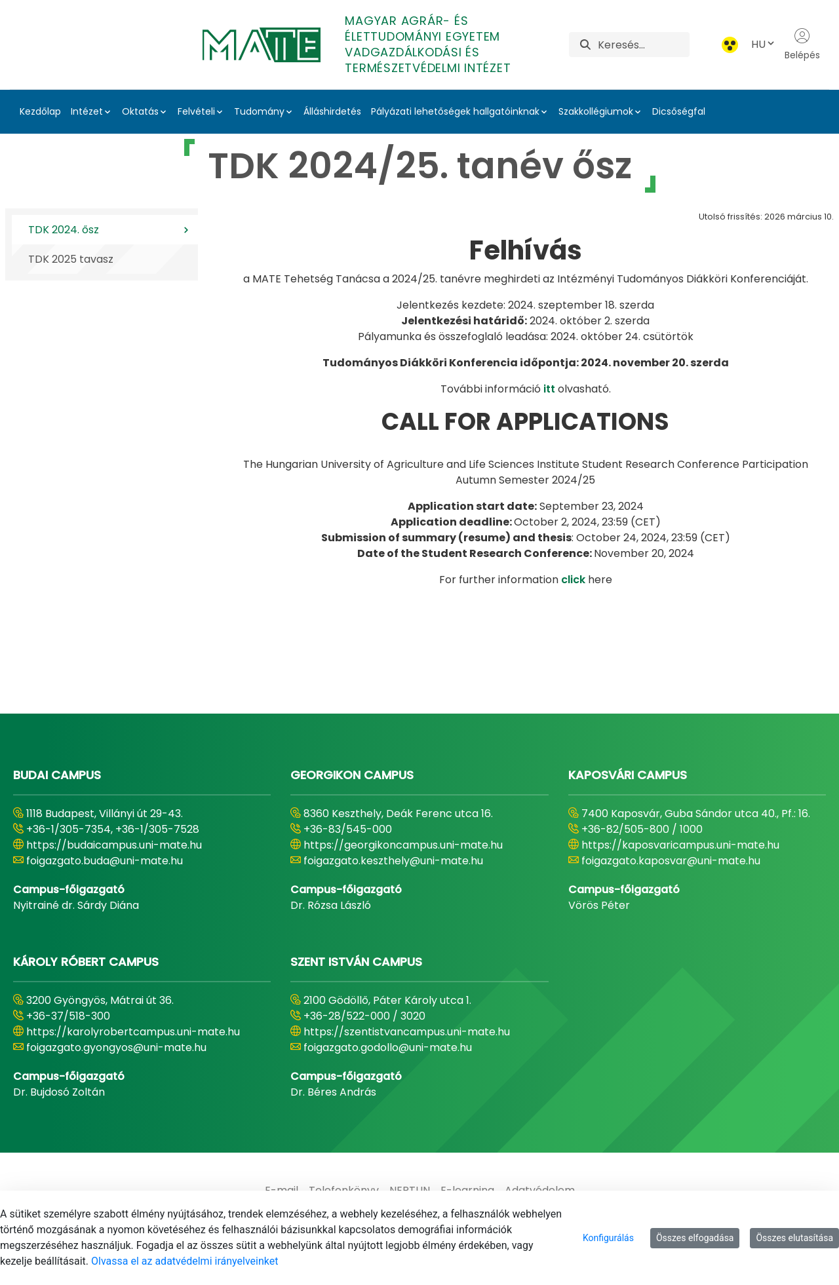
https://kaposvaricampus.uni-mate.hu (680, 845)
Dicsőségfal (678, 111)
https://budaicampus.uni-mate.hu (114, 845)
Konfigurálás (608, 1238)
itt (549, 388)
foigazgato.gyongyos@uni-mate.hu (116, 1047)
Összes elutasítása (794, 1238)
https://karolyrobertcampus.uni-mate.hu (133, 1031)
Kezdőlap (40, 111)
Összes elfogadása (695, 1238)
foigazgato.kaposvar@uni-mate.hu (670, 860)
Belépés (802, 45)
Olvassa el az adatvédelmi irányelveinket (184, 1261)
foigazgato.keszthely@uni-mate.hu (393, 860)
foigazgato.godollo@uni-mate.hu (387, 1047)
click (573, 579)
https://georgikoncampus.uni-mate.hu (403, 845)
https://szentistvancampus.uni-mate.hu (406, 1031)
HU (763, 44)
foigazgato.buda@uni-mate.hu (104, 860)
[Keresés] (643, 44)
